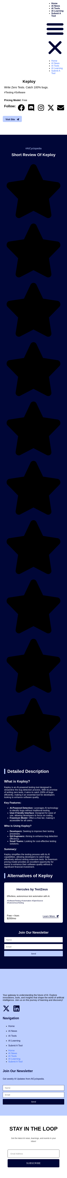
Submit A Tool (15, 1045)
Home (54, 3)
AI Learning (57, 11)
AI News (55, 6)
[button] (55, 38)
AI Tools (55, 8)
